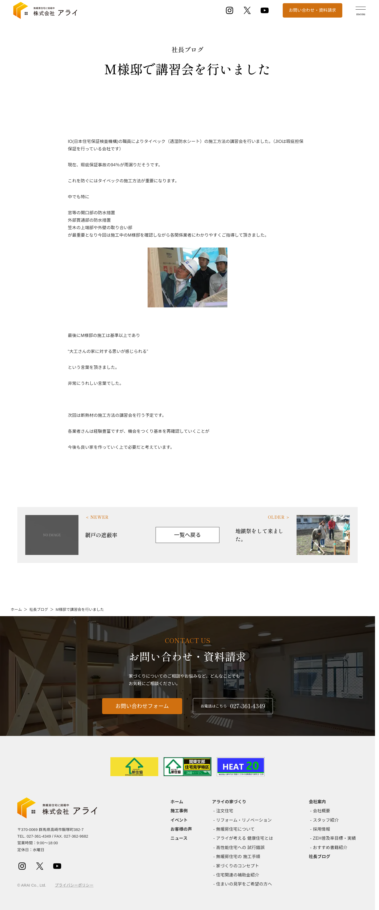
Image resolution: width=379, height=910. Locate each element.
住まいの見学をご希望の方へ (244, 884)
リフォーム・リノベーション (244, 820)
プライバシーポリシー (74, 885)
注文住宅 (225, 811)
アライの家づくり (229, 802)
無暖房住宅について (235, 829)
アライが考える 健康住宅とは (244, 838)
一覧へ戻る (187, 535)
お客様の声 (181, 829)
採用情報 (321, 829)
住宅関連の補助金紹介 (237, 875)
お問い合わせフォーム (142, 710)
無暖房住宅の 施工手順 (238, 856)
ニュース (179, 838)
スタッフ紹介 (326, 820)
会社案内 (317, 802)
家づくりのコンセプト (237, 866)
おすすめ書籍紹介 (330, 847)
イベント (179, 820)
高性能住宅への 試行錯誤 (240, 847)
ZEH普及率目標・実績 (334, 838)
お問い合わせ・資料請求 (312, 10)
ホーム (16, 609)
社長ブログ (38, 609)
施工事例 (179, 811)
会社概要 (321, 811)
